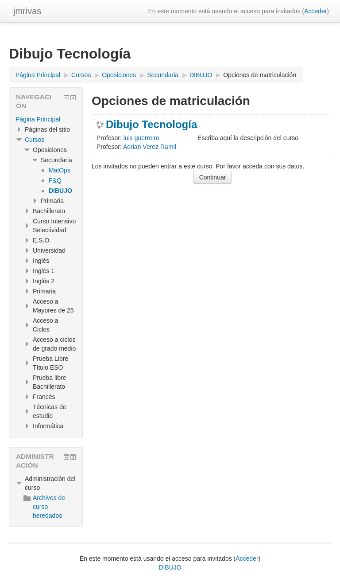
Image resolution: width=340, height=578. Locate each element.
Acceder (315, 11)
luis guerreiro (141, 137)
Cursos (34, 139)
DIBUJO (169, 567)
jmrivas (27, 11)
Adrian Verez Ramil (149, 146)
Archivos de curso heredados (44, 506)
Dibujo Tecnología (151, 124)
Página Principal (37, 119)
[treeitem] (45, 119)
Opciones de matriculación (259, 74)
